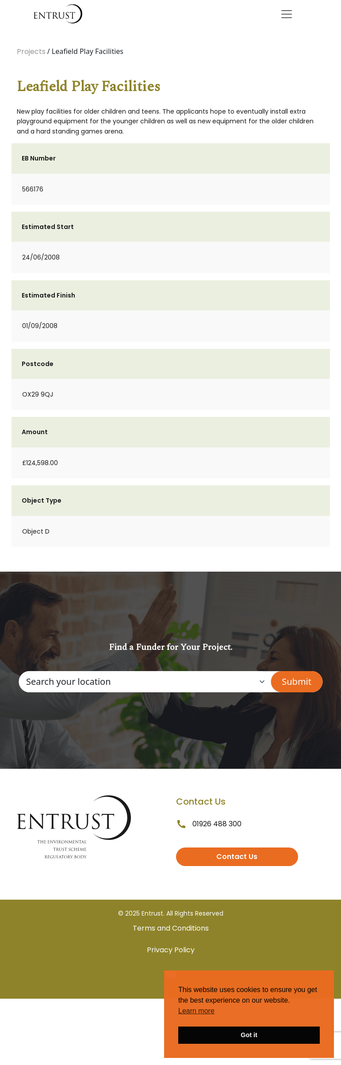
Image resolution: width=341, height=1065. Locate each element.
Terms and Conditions (171, 928)
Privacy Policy (171, 950)
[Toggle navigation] (287, 14)
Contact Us (236, 856)
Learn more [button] (196, 1011)
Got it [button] (249, 1034)
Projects (31, 51)
